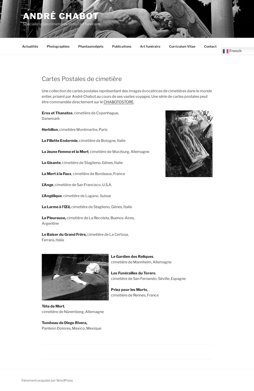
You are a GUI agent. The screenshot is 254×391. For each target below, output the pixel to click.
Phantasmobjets (90, 46)
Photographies (58, 46)
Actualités (30, 46)
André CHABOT (61, 16)
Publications (121, 46)
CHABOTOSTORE (119, 102)
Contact (210, 46)
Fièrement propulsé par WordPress (47, 380)
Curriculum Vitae (182, 46)
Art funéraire (150, 46)
